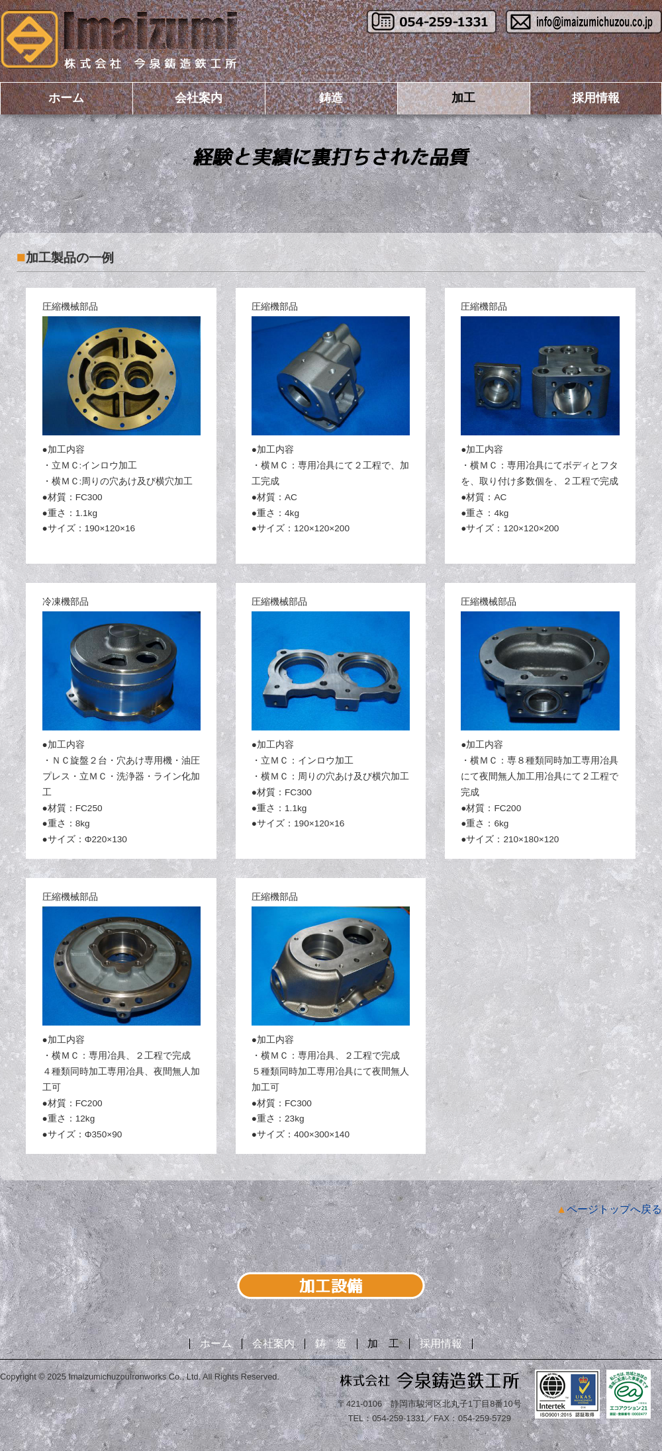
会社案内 (198, 98)
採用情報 (596, 98)
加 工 (383, 1343)
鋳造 (331, 98)
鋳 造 (331, 1343)
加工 (463, 98)
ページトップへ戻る (614, 1209)
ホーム (66, 98)
